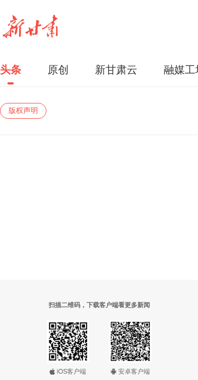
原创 (58, 69)
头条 (10, 69)
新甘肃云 (116, 69)
